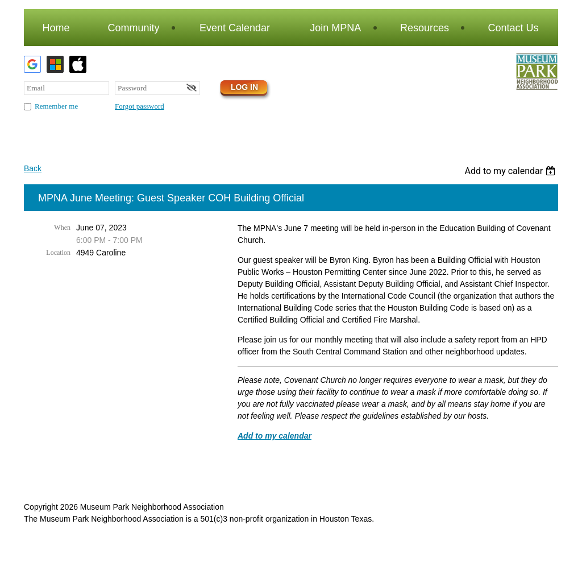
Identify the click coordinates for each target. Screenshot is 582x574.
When (62, 228)
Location (58, 253)
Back (32, 168)
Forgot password (139, 106)
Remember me (56, 106)
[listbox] (511, 171)
